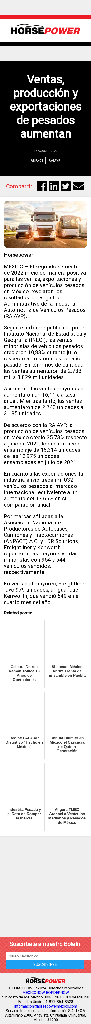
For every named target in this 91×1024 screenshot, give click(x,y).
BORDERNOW (57, 992)
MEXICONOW (33, 992)
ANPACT (37, 160)
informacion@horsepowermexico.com (45, 1006)
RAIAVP (54, 160)
